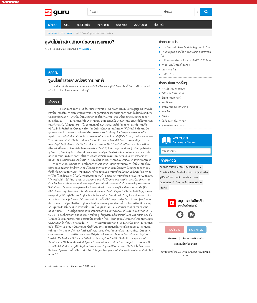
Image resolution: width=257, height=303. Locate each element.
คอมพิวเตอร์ (168, 102)
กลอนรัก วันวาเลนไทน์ (171, 167)
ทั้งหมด (168, 12)
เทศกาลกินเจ (195, 182)
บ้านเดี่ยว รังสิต (167, 172)
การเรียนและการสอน (173, 88)
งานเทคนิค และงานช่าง (175, 106)
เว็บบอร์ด (159, 25)
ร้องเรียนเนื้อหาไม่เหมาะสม (185, 244)
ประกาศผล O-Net (193, 167)
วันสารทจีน (181, 182)
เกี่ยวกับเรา (172, 239)
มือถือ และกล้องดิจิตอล (174, 120)
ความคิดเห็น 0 (86, 49)
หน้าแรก (52, 25)
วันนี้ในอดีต (83, 25)
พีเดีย (67, 25)
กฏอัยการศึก (201, 172)
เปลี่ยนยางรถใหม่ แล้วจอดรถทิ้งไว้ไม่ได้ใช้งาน (187, 60)
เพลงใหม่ (186, 177)
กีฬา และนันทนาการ (173, 93)
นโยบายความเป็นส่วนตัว (192, 239)
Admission (182, 172)
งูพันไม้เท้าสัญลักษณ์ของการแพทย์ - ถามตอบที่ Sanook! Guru (63, 12)
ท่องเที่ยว (166, 111)
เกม (191, 172)
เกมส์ (177, 177)
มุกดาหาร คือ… (170, 69)
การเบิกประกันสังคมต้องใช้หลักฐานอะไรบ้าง (186, 47)
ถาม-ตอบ (121, 25)
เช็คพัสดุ (164, 187)
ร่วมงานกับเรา (196, 230)
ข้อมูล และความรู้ (171, 97)
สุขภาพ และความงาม (173, 125)
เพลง (195, 177)
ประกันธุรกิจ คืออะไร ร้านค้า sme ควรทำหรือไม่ (186, 53)
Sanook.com (11, 2)
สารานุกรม (103, 25)
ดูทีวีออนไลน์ (166, 177)
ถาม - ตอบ (66, 33)
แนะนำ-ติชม (174, 230)
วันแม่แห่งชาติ (167, 182)
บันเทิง (165, 116)
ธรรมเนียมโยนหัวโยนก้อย (176, 64)
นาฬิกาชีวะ (168, 74)
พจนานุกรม (140, 25)
